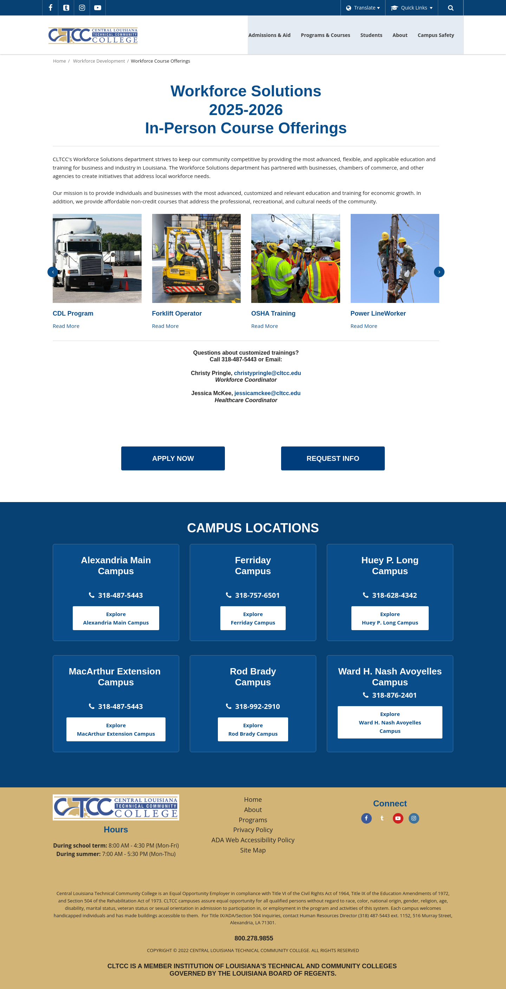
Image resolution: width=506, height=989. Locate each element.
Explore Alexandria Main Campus (116, 618)
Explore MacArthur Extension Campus (116, 729)
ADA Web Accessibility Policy (253, 840)
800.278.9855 (253, 938)
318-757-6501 (257, 595)
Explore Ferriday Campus (253, 618)
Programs (253, 820)
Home (59, 61)
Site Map (253, 850)
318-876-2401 (394, 695)
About (253, 809)
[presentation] (52, 272)
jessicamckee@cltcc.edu (267, 393)
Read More (66, 325)
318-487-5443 (120, 595)
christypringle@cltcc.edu (267, 373)
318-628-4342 (394, 595)
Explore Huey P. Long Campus (390, 618)
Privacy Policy (253, 829)
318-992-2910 (257, 706)
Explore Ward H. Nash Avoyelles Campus (390, 722)
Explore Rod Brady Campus (253, 729)
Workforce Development (99, 61)
